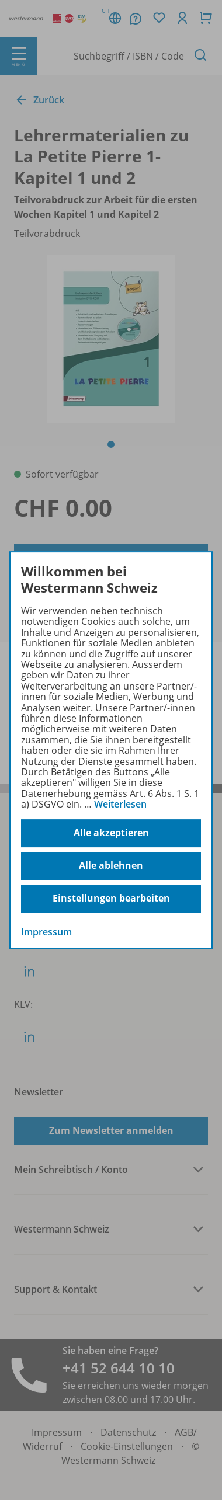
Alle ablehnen (111, 865)
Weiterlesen (120, 804)
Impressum (46, 931)
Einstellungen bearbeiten (111, 898)
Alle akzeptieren (111, 832)
